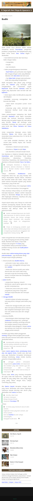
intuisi (18, 357)
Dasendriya (5, 156)
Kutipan (11, 482)
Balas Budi (12, 78)
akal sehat (17, 76)
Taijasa (16, 149)
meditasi (11, 415)
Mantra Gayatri (10, 386)
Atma (12, 374)
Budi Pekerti (10, 72)
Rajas (24, 149)
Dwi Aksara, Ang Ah (15, 434)
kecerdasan (18, 49)
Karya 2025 (18, 482)
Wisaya (18, 194)
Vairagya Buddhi (8, 297)
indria (29, 186)
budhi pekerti (24, 247)
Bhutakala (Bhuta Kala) (16, 448)
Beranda (4, 16)
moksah (7, 294)
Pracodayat (13, 401)
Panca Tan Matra (25, 162)
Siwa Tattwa (20, 53)
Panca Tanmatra (18, 126)
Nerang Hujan (14, 441)
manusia (12, 84)
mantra (14, 392)
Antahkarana (21, 173)
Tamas (14, 122)
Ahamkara (12, 116)
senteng (4, 335)
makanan (8, 320)
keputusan (5, 88)
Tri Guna (18, 243)
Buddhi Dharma (19, 261)
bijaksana (4, 92)
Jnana (4, 280)
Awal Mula (5, 482)
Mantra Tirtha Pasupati (16, 462)
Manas (11, 134)
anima (29, 326)
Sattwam (21, 88)
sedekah (10, 267)
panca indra (16, 364)
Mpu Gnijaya (13, 455)
